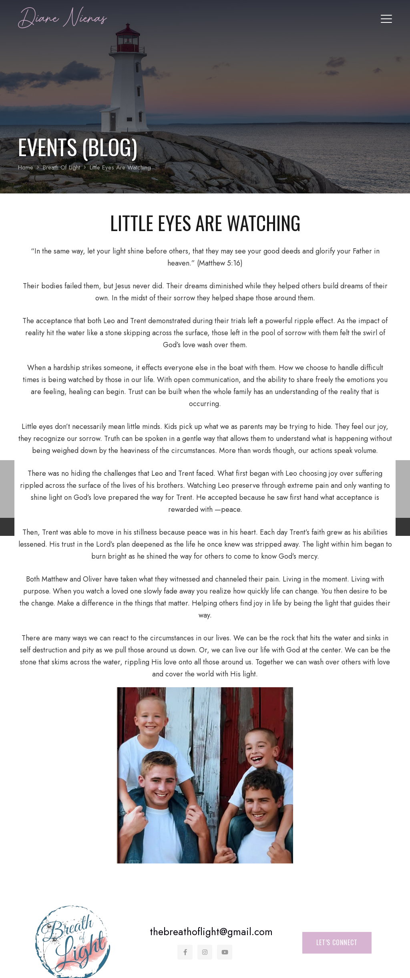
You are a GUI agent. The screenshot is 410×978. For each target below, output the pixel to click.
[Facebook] (185, 952)
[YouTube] (225, 952)
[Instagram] (205, 952)
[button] (386, 18)
